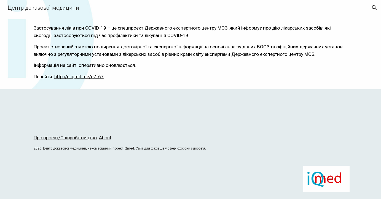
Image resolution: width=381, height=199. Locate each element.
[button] (374, 7)
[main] (190, 52)
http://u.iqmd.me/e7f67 (79, 76)
